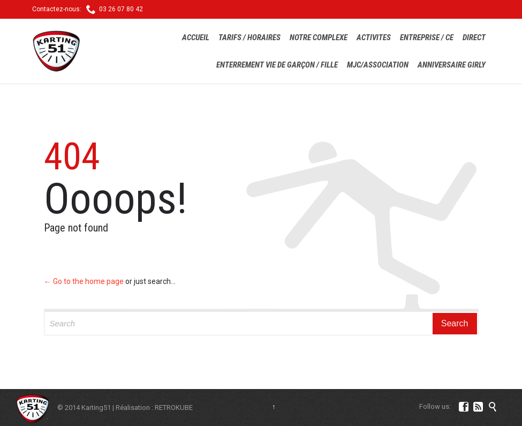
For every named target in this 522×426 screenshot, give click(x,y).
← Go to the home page (84, 281)
